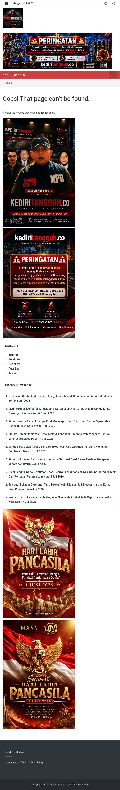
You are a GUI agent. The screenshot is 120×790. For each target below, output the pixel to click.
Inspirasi (14, 354)
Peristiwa (14, 364)
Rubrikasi (14, 368)
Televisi (13, 373)
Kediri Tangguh (14, 75)
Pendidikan (15, 359)
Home (8, 82)
